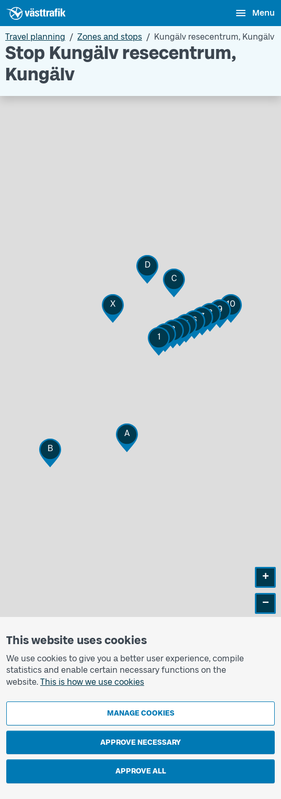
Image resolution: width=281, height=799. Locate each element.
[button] (159, 341)
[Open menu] (255, 13)
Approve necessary (140, 742)
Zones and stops (109, 37)
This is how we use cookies (92, 682)
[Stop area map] (140, 375)
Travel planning (35, 37)
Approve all (140, 771)
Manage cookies (140, 713)
